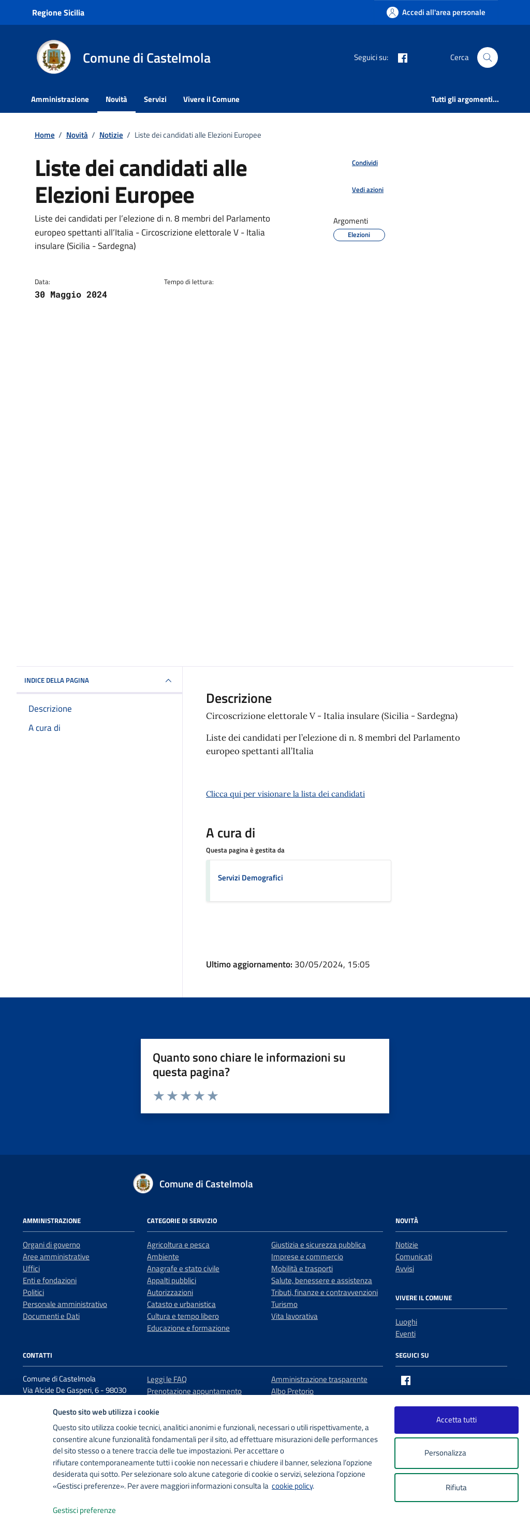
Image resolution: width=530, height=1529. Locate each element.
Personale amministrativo (65, 1304)
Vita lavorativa (294, 1316)
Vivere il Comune (211, 99)
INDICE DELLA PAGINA (99, 680)
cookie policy (292, 1486)
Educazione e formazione (188, 1328)
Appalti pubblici (171, 1280)
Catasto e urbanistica (181, 1304)
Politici (33, 1292)
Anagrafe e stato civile (183, 1268)
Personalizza (456, 1453)
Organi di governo (51, 1245)
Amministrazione (60, 99)
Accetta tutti (456, 1419)
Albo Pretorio (292, 1391)
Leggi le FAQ (167, 1379)
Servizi (155, 99)
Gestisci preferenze (95, 1511)
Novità (116, 99)
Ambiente (163, 1256)
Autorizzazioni (170, 1292)
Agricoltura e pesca (178, 1245)
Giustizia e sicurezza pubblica (318, 1245)
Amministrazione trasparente (319, 1379)
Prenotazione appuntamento (194, 1391)
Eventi (405, 1334)
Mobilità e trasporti (302, 1268)
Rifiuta (456, 1487)
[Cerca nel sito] (487, 57)
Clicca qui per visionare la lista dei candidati (285, 794)
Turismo (284, 1304)
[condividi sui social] (356, 163)
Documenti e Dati (51, 1316)
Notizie (406, 1245)
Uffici (31, 1268)
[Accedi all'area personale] (436, 12)
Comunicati (413, 1256)
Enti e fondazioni (50, 1280)
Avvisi (404, 1268)
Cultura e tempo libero (183, 1316)
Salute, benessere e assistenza (321, 1280)
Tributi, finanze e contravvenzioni (324, 1292)
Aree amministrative (56, 1256)
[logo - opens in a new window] (27, 1511)
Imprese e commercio (307, 1256)
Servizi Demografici (250, 878)
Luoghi (406, 1322)
